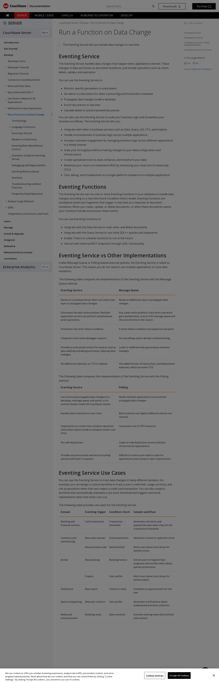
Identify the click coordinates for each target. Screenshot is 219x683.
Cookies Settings (155, 675)
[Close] (213, 675)
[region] (109, 675)
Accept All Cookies (179, 675)
